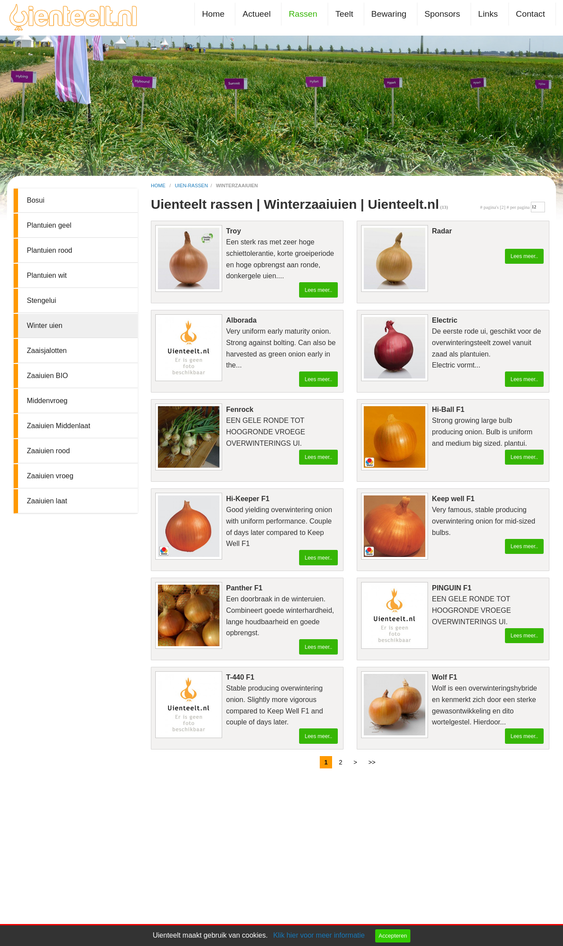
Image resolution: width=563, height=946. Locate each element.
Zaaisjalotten (47, 350)
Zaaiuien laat (47, 501)
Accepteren (393, 935)
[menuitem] (214, 14)
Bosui (35, 200)
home (159, 185)
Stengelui (41, 300)
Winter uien (44, 325)
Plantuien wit (47, 275)
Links (488, 13)
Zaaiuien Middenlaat (58, 425)
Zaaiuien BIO (47, 375)
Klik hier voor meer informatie (319, 935)
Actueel (256, 13)
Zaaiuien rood (48, 451)
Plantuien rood (49, 250)
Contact (530, 13)
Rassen (303, 13)
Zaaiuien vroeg (50, 476)
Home (213, 13)
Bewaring (388, 13)
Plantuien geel (49, 225)
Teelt (344, 13)
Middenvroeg (47, 400)
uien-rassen (191, 185)
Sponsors (442, 13)
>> (371, 762)
